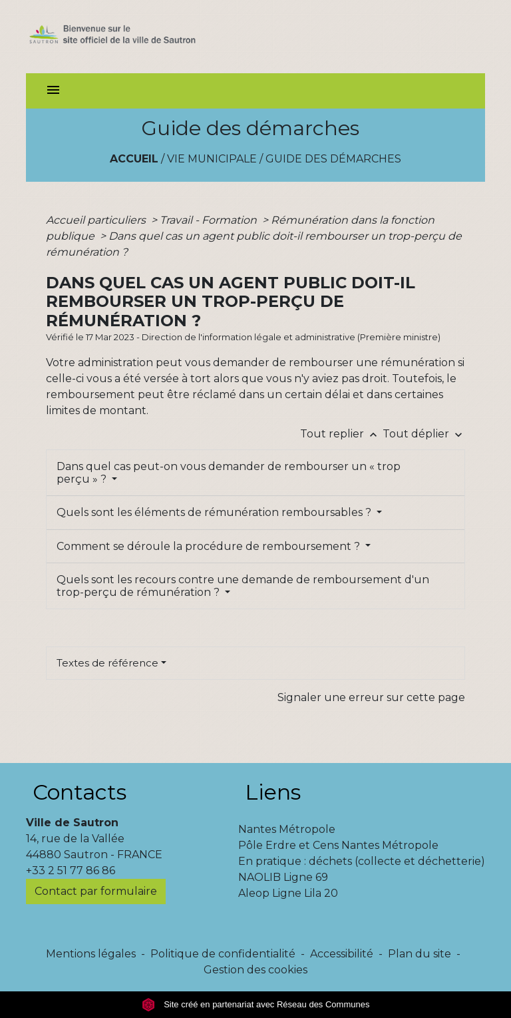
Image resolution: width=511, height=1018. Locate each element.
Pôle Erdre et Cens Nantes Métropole (338, 845)
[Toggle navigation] (53, 91)
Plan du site (419, 953)
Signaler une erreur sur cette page (371, 697)
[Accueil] (130, 36)
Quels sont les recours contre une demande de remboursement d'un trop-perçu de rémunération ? (243, 586)
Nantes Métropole (286, 829)
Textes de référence (107, 662)
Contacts (79, 792)
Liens (273, 792)
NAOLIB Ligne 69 (283, 877)
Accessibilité (341, 953)
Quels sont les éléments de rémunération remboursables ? (215, 512)
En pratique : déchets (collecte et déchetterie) (361, 861)
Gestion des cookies (255, 969)
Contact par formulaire (96, 891)
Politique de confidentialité (222, 953)
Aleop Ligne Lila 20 (288, 893)
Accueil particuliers (97, 220)
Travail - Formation (209, 220)
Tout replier (341, 433)
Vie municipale (212, 158)
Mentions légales (91, 953)
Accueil (134, 158)
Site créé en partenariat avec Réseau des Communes (256, 1004)
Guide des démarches (333, 158)
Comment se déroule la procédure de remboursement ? (210, 546)
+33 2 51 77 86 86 (70, 870)
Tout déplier (424, 433)
